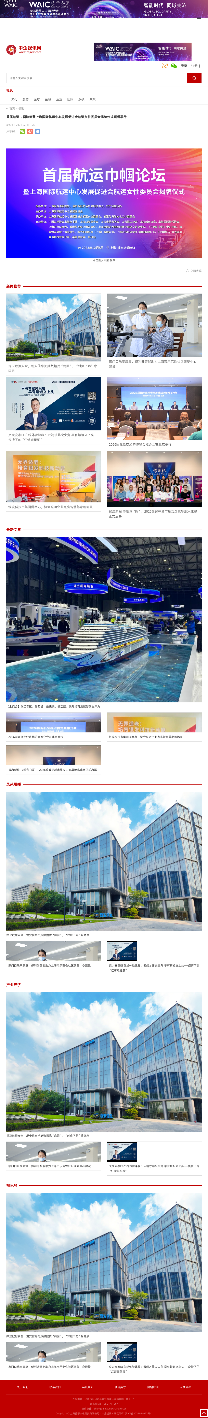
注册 (194, 66)
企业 (59, 99)
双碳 (81, 99)
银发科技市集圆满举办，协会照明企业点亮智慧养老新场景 (146, 737)
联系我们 (55, 1387)
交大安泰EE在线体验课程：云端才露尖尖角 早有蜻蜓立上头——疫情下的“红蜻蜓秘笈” (154, 967)
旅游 (26, 99)
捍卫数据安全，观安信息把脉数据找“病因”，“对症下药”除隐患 (47, 935)
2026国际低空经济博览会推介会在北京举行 (35, 737)
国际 (70, 99)
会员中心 (87, 1387)
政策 (93, 99)
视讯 (21, 108)
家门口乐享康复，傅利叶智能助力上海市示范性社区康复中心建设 (49, 965)
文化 (14, 99)
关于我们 (22, 1387)
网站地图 (153, 1387)
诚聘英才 (120, 1387)
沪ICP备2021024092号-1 (139, 1413)
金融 (48, 99)
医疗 (37, 99)
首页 (12, 108)
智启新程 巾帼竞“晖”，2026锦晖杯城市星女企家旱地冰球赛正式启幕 (52, 770)
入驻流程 (185, 1387)
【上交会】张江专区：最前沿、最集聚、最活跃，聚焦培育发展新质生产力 (53, 706)
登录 (184, 66)
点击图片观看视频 (104, 205)
